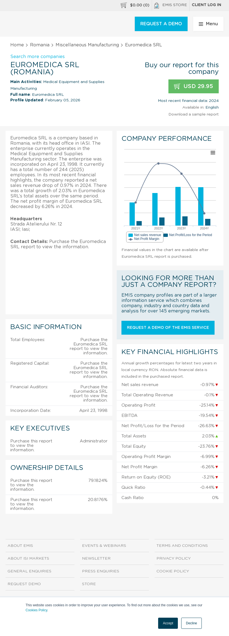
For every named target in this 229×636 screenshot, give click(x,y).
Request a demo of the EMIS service (168, 328)
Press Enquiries (100, 571)
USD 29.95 (193, 86)
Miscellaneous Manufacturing (87, 45)
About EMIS (20, 546)
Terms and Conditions (182, 546)
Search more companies (37, 56)
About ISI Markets (28, 558)
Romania (39, 45)
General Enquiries (29, 571)
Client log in (206, 5)
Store (89, 584)
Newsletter (96, 558)
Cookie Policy (172, 571)
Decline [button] (191, 623)
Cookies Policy (36, 610)
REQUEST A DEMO (161, 24)
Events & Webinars (104, 546)
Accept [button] (168, 623)
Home (17, 45)
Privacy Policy (173, 558)
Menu (208, 24)
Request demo (24, 584)
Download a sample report (193, 114)
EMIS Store (170, 5)
